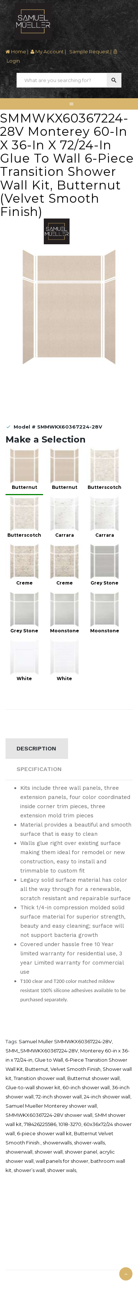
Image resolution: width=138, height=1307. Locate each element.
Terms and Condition (27, 1240)
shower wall (49, 1152)
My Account (47, 51)
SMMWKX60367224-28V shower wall (49, 1115)
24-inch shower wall (107, 1097)
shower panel (81, 1152)
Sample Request (88, 51)
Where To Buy (19, 1213)
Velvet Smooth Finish (75, 1069)
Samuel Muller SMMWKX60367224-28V (65, 1041)
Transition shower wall (39, 1078)
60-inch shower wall (86, 1087)
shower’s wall (29, 1170)
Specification (39, 769)
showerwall (19, 1152)
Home (16, 51)
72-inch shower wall (59, 1097)
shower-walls (89, 1143)
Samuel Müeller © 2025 (30, 1279)
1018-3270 (70, 1124)
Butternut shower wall (93, 1078)
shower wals (61, 1170)
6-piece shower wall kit (44, 1133)
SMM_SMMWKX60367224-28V (42, 1051)
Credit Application (24, 1222)
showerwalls (57, 1143)
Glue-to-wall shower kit (33, 1087)
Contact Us (17, 1262)
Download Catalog (25, 1231)
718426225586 (40, 1124)
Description (36, 748)
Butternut (36, 1069)
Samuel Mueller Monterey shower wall (51, 1106)
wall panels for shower (62, 1161)
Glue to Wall (49, 1060)
